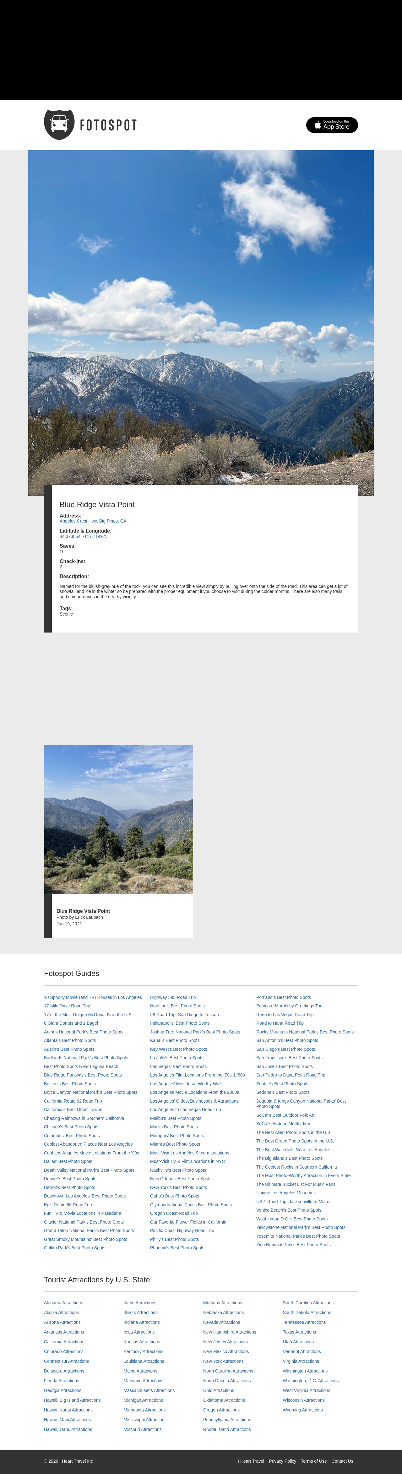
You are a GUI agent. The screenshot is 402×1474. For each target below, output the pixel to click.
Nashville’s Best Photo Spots (178, 1170)
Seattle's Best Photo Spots (282, 1083)
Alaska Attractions (61, 1312)
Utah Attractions (298, 1341)
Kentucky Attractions (144, 1351)
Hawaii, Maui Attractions (67, 1419)
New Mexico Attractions (226, 1351)
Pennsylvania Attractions (227, 1419)
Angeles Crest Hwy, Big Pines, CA (93, 520)
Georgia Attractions (62, 1390)
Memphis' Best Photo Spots (177, 1135)
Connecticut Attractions (66, 1361)
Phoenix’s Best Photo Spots (177, 1247)
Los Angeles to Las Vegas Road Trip (185, 1109)
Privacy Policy (282, 1461)
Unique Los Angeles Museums (286, 1192)
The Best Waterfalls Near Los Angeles (293, 1149)
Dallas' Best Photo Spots (68, 1161)
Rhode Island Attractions (227, 1429)
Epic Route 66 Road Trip (68, 1204)
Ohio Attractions (218, 1390)
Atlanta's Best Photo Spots (70, 1040)
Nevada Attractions (221, 1322)
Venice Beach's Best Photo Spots (288, 1210)
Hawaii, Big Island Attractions (72, 1400)
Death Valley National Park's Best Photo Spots (89, 1170)
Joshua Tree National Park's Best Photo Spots (195, 1031)
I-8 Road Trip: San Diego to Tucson (184, 1014)
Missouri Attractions (143, 1429)
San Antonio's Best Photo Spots (287, 1040)
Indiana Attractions (142, 1322)
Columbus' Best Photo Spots (72, 1135)
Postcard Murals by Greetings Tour (290, 1005)
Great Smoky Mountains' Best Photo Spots (85, 1239)
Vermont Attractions (302, 1351)
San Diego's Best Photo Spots (285, 1049)
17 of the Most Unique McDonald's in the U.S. (88, 1014)
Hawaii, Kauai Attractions (68, 1409)
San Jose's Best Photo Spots (284, 1066)
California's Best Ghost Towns (73, 1109)
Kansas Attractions (142, 1341)
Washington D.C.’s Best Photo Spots (292, 1218)
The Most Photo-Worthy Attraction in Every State (303, 1175)
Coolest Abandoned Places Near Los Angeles (88, 1144)
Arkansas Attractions (64, 1331)
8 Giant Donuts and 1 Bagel (71, 1023)
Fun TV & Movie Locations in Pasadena (82, 1213)
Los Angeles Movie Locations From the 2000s (194, 1092)
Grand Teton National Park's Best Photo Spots (89, 1230)
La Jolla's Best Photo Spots (177, 1057)
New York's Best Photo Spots (178, 1187)
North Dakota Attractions (227, 1380)
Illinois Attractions (141, 1312)
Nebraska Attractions (223, 1312)
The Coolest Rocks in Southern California (296, 1167)
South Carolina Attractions (308, 1302)
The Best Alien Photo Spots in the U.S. (294, 1132)
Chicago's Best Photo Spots (71, 1126)
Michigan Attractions (143, 1400)
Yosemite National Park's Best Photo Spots (298, 1236)
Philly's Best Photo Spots (174, 1239)
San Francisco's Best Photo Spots (289, 1057)
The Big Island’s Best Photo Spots (289, 1158)
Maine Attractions (140, 1370)
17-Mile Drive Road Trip (67, 1005)
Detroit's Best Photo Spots (69, 1187)
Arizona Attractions (62, 1322)
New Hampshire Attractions (229, 1331)
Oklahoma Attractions (224, 1400)
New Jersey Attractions (225, 1341)
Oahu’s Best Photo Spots (174, 1195)
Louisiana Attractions (144, 1361)
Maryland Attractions (144, 1380)
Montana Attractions (222, 1302)
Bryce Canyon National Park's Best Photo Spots (91, 1092)
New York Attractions (223, 1361)
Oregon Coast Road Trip (174, 1213)
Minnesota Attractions (145, 1409)
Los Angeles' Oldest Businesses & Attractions (194, 1101)
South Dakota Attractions (307, 1312)
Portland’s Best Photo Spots (283, 997)
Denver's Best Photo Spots (70, 1178)
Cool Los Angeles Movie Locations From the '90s (91, 1152)
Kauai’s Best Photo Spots (175, 1040)
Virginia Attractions (301, 1361)
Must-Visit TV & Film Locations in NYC (187, 1161)
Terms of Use (314, 1461)
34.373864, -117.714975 (84, 536)
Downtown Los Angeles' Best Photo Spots (85, 1195)
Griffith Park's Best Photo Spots (74, 1247)
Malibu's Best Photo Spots (175, 1118)
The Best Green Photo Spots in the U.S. (295, 1140)
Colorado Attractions (64, 1351)
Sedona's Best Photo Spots (283, 1092)
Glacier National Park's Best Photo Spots (84, 1222)
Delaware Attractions (64, 1370)
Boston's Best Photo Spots (70, 1083)
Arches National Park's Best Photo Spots (83, 1031)
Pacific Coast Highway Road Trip (182, 1230)
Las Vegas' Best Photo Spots (178, 1066)
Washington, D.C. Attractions (311, 1380)
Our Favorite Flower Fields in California (188, 1222)
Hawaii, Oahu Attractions (68, 1429)
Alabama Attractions (63, 1302)
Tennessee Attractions (304, 1322)
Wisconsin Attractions (304, 1400)
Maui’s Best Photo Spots (174, 1126)
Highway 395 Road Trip (173, 997)
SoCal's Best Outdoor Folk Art (285, 1115)
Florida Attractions (61, 1380)
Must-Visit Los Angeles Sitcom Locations (189, 1152)
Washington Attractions (305, 1370)
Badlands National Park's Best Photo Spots (86, 1057)
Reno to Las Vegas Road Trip (285, 1014)
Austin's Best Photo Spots (69, 1049)
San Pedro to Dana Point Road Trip (290, 1074)
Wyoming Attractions (303, 1409)
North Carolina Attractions (228, 1370)
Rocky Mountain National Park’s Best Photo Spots (305, 1031)
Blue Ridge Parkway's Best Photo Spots (83, 1074)
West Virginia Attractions (306, 1390)
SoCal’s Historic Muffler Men (284, 1123)
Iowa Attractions (139, 1331)
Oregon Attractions (221, 1409)
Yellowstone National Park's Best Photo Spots (300, 1227)
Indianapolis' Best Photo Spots (179, 1023)
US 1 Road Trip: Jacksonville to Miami (293, 1201)
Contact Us (342, 1461)
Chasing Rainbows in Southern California (84, 1118)
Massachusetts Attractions (149, 1390)
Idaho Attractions (140, 1302)
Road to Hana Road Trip (280, 1023)
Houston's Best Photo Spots (177, 1005)
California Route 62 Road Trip (73, 1101)
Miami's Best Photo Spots (175, 1144)
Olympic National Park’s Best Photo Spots (191, 1204)
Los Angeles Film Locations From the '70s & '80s (197, 1074)
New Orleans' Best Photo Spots (181, 1178)
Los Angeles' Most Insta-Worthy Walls (187, 1083)
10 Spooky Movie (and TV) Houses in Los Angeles (93, 997)
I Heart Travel (251, 1461)
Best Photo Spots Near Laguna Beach (81, 1066)
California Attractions (64, 1341)
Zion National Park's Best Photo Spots (293, 1244)
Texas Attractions (299, 1331)
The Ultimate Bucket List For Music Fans (295, 1184)
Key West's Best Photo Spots (178, 1049)
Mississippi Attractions (145, 1419)
